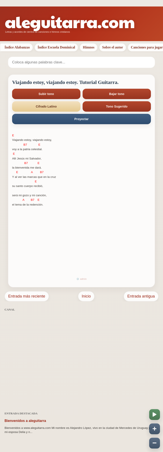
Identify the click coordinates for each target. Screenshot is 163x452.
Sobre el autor (112, 47)
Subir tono (46, 94)
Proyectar (81, 119)
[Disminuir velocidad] (154, 443)
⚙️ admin (81, 279)
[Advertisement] (81, 359)
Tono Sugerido (117, 106)
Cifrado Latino (46, 106)
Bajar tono (117, 94)
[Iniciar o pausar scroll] (154, 414)
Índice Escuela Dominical (56, 47)
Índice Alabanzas (17, 47)
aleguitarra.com (69, 21)
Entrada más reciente (26, 296)
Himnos (88, 47)
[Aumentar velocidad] (154, 428)
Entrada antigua (141, 296)
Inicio (86, 296)
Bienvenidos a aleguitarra (25, 421)
